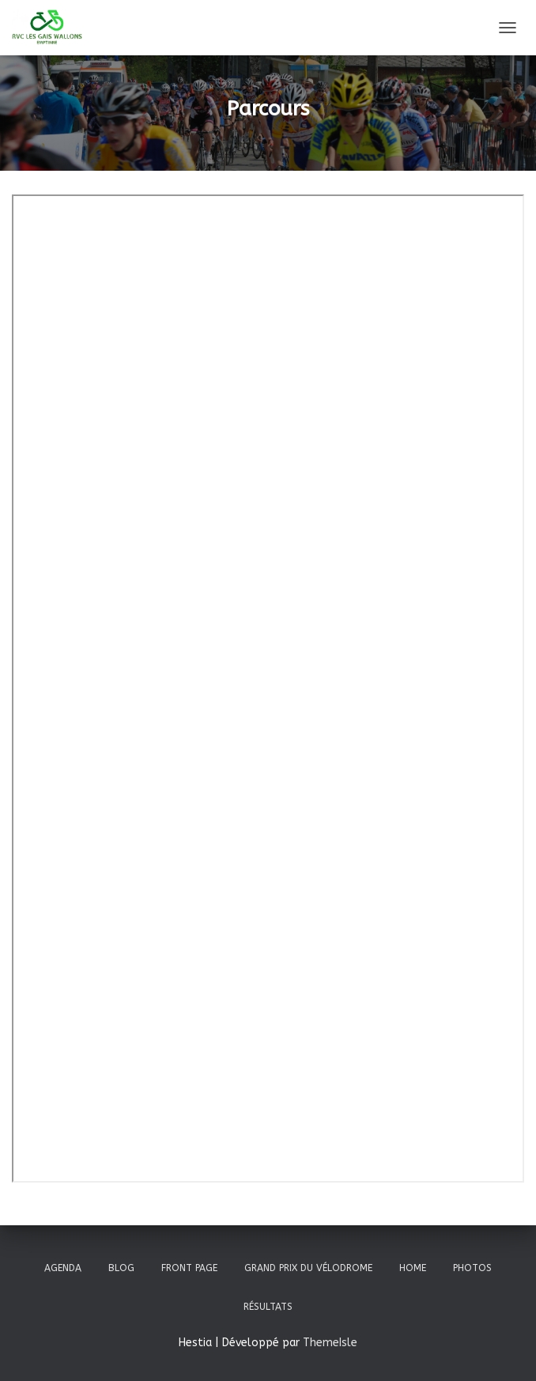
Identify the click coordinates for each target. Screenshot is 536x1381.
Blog (121, 1267)
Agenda (62, 1267)
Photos (472, 1267)
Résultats (268, 1306)
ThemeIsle (330, 1342)
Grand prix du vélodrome (308, 1267)
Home (412, 1267)
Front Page (189, 1267)
